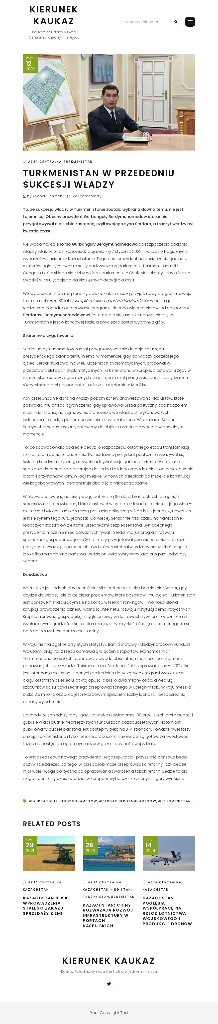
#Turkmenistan (174, 801)
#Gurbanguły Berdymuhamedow (63, 801)
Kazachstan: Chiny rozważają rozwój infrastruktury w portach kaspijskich (108, 915)
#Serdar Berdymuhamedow (127, 801)
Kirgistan (120, 889)
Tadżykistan (96, 897)
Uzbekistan (123, 897)
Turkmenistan (78, 162)
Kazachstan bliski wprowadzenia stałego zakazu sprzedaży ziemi (46, 905)
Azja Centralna (45, 162)
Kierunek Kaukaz (54, 15)
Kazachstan (36, 889)
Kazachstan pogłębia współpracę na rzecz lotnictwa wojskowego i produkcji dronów (167, 911)
